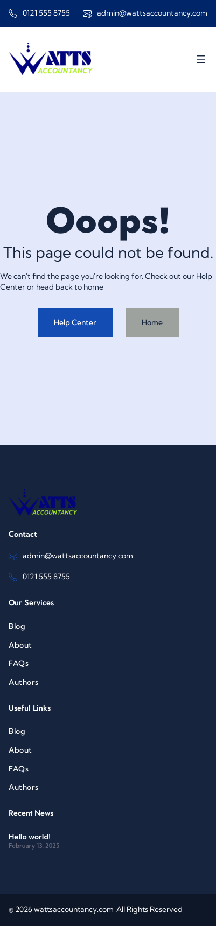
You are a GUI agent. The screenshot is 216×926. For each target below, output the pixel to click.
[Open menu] (200, 59)
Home (152, 322)
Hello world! (29, 836)
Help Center (75, 322)
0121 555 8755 (46, 13)
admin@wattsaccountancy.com (152, 13)
